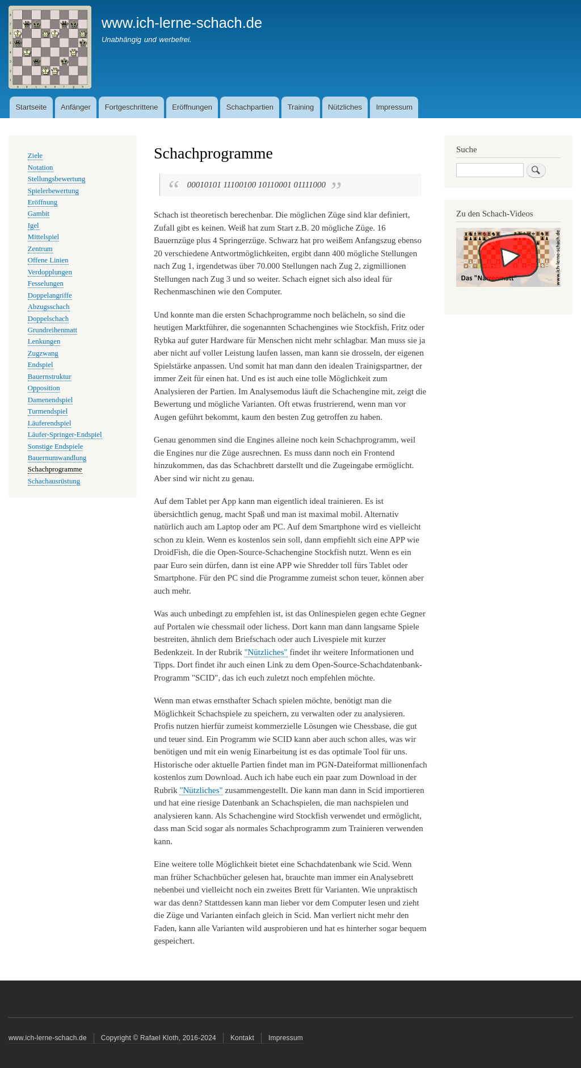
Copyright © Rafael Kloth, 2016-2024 (158, 1038)
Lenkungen (44, 341)
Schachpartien (249, 107)
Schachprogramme (55, 469)
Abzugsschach (49, 307)
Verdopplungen (50, 272)
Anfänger (76, 107)
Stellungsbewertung (57, 179)
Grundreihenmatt (52, 330)
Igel (33, 226)
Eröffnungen (192, 107)
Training (301, 107)
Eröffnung (42, 202)
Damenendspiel (50, 400)
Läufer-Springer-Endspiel (65, 435)
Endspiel (40, 365)
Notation (40, 168)
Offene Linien (48, 260)
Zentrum (40, 249)
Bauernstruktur (49, 377)
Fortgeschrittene (131, 107)
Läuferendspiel (49, 423)
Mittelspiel (43, 237)
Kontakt (242, 1038)
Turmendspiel (48, 411)
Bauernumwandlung (57, 458)
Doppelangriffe (50, 295)
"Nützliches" (265, 652)
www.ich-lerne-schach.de (182, 23)
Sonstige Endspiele (55, 446)
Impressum (394, 107)
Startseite (31, 107)
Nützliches (345, 107)
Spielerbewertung (53, 191)
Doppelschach (48, 319)
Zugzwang (43, 353)
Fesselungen (46, 283)
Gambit (38, 214)
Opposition (44, 388)
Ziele (35, 156)
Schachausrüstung (54, 481)
